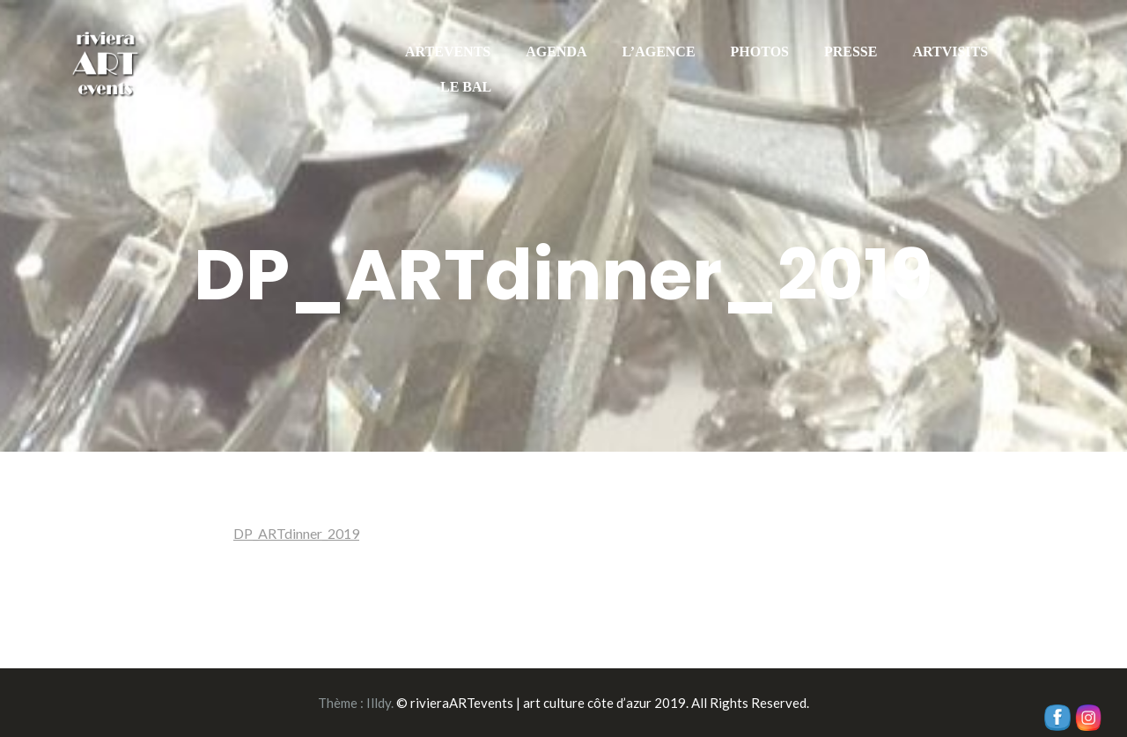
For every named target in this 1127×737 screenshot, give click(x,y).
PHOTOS (760, 51)
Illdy (378, 703)
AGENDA (556, 51)
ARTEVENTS (447, 51)
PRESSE (850, 51)
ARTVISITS (950, 51)
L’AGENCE (659, 51)
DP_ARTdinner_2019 (296, 533)
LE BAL (465, 86)
